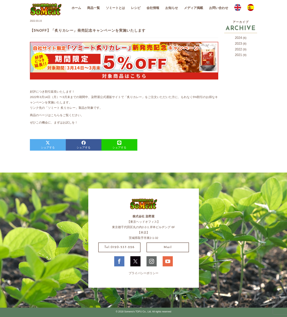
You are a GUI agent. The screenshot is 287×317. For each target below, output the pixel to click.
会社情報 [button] (152, 8)
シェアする (48, 145)
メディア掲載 (193, 8)
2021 (238, 55)
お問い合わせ (218, 8)
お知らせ (171, 8)
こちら (55, 115)
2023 (238, 43)
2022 (238, 49)
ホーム (76, 8)
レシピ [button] (136, 8)
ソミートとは (115, 8)
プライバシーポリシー (143, 273)
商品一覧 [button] (93, 8)
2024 (238, 37)
